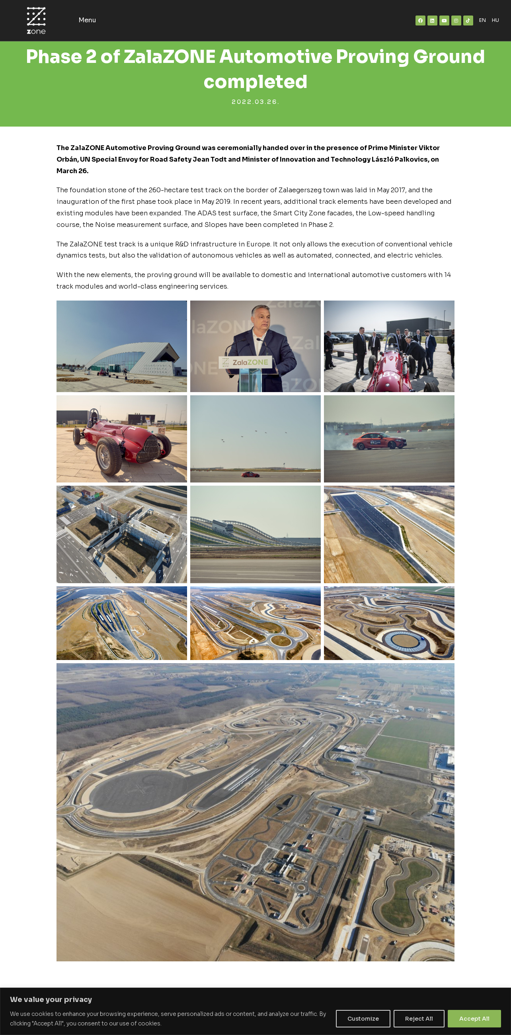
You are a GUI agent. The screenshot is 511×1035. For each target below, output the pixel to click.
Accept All (474, 1018)
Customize (363, 1018)
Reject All (419, 1018)
